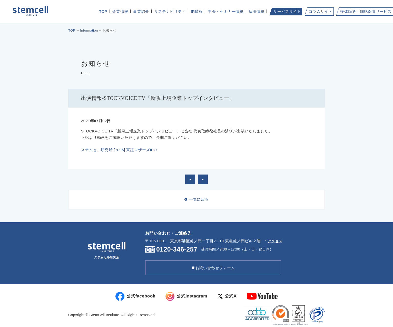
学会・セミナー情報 (225, 11)
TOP (103, 11)
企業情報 (120, 11)
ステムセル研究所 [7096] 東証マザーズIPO (119, 150)
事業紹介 (141, 11)
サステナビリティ (170, 11)
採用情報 (256, 11)
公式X (231, 296)
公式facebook (131, 296)
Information (89, 30)
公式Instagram (187, 296)
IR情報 (197, 11)
